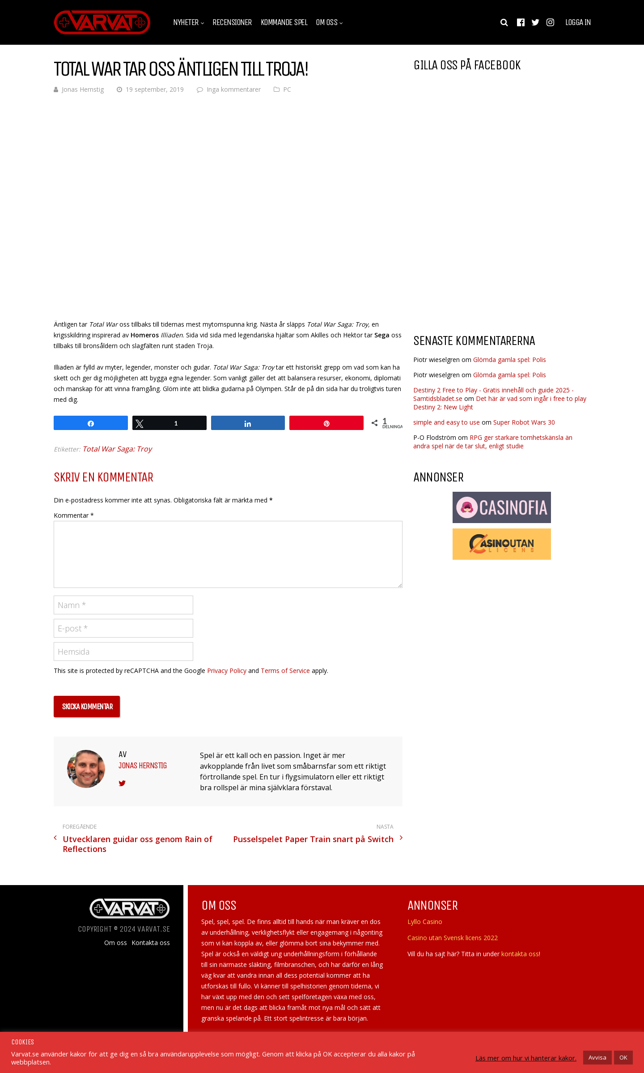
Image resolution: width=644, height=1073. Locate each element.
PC (287, 89)
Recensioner (232, 22)
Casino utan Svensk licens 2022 (452, 937)
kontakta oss (520, 954)
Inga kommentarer (234, 89)
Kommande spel (284, 22)
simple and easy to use (446, 422)
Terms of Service (285, 670)
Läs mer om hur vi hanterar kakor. (525, 1058)
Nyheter (186, 22)
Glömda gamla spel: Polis (509, 359)
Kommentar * (74, 515)
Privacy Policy (226, 670)
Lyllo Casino (424, 921)
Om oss (326, 22)
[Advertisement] (488, 254)
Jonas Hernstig (83, 89)
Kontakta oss (150, 943)
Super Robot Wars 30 (524, 422)
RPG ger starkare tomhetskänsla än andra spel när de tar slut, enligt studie (492, 441)
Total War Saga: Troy (117, 449)
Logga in (577, 22)
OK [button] (623, 1057)
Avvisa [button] (597, 1057)
